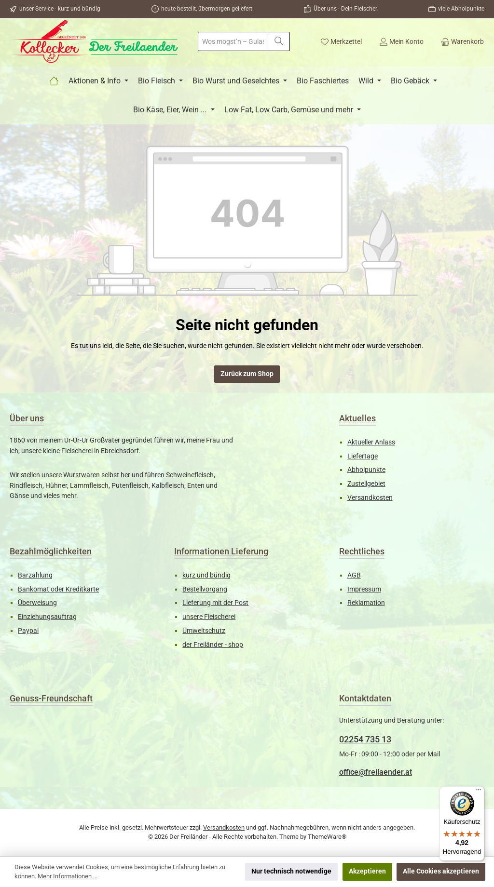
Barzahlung (35, 575)
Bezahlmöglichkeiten (51, 551)
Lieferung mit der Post (215, 603)
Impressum (364, 589)
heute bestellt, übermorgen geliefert (206, 8)
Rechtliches (361, 551)
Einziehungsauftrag (47, 617)
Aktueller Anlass (371, 442)
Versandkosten (370, 498)
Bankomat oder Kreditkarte (58, 589)
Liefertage (362, 456)
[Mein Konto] (401, 41)
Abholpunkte (366, 470)
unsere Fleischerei (208, 617)
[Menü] (478, 792)
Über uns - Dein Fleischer (345, 8)
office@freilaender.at (375, 772)
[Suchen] (279, 41)
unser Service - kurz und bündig (59, 8)
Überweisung (37, 603)
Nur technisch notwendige (291, 871)
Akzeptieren (367, 871)
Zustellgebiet (366, 484)
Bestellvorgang (204, 589)
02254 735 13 (365, 739)
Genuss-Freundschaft (51, 698)
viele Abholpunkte (461, 8)
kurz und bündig (206, 575)
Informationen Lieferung (221, 551)
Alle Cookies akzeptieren (441, 871)
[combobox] (233, 41)
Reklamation (366, 603)
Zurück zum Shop (247, 374)
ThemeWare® (327, 836)
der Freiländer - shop (212, 645)
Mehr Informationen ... (67, 876)
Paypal (28, 631)
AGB (354, 575)
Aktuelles (357, 418)
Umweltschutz (203, 631)
